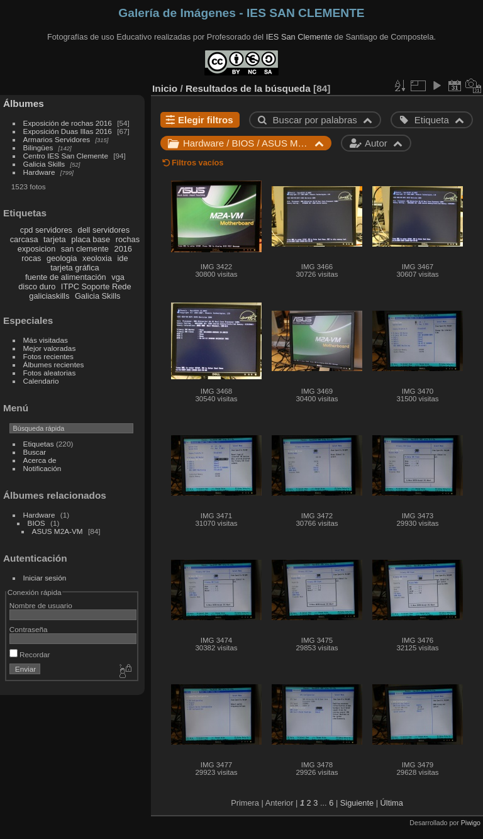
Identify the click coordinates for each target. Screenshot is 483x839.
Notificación (42, 468)
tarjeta (54, 239)
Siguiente (357, 803)
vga (118, 277)
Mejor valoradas (49, 348)
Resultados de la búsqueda (248, 88)
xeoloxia (97, 258)
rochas (128, 239)
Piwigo (470, 822)
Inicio (164, 88)
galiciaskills (49, 296)
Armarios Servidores (57, 139)
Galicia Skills (44, 164)
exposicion (36, 248)
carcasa (24, 239)
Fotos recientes (48, 356)
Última (391, 803)
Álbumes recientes (53, 364)
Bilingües (38, 147)
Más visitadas (45, 340)
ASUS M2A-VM (57, 531)
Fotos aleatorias (49, 373)
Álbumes (23, 103)
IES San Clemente (299, 37)
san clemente (85, 248)
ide (123, 258)
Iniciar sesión (45, 578)
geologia (62, 258)
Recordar (29, 654)
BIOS (36, 523)
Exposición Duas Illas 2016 (67, 131)
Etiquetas (38, 444)
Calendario (41, 381)
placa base (90, 239)
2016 (123, 248)
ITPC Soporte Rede (96, 286)
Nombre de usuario (40, 605)
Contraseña (28, 629)
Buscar (35, 452)
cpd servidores (46, 230)
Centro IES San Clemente (65, 156)
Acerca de (40, 460)
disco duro (36, 286)
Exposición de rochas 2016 (67, 123)
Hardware (39, 172)
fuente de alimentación (65, 277)
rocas (31, 258)
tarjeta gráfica (74, 267)
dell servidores (104, 230)
